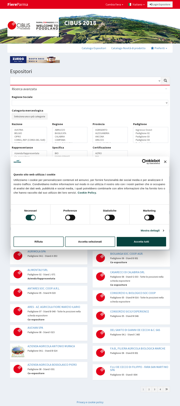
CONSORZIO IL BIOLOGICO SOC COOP (133, 293)
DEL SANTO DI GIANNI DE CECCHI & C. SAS (135, 330)
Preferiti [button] (159, 48)
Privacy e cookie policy (90, 402)
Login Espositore (160, 4)
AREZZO (110, 140)
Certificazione (102, 147)
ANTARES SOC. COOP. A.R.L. (44, 288)
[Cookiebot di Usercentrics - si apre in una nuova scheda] (144, 161)
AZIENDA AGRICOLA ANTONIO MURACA (51, 346)
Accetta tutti (141, 241)
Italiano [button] (136, 4)
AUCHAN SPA (35, 327)
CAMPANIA (69, 140)
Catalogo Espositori (94, 48)
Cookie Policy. (87, 192)
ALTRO (110, 153)
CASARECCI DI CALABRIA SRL (127, 272)
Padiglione (140, 124)
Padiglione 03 (150, 136)
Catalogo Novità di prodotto (128, 48)
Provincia (99, 124)
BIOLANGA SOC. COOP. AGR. (126, 253)
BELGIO (29, 133)
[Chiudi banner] (165, 161)
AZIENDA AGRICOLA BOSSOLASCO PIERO (52, 364)
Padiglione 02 (150, 133)
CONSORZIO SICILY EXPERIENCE (129, 311)
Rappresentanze (22, 147)
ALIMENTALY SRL (38, 270)
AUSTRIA (29, 130)
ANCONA (110, 136)
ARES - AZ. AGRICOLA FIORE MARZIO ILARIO (54, 307)
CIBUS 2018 (80, 23)
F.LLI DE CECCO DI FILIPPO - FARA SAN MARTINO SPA (139, 368)
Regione (57, 124)
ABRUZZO (69, 130)
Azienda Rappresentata (29, 153)
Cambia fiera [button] (114, 4)
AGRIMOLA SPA (37, 251)
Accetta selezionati (90, 241)
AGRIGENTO (110, 130)
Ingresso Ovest (150, 130)
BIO (69, 153)
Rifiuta (38, 241)
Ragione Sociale (22, 97)
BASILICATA (69, 133)
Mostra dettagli (150, 230)
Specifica (58, 147)
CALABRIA (69, 136)
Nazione (17, 124)
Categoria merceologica (27, 110)
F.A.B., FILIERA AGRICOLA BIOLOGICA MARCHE (137, 348)
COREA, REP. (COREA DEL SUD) (29, 140)
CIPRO (29, 136)
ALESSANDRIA (110, 133)
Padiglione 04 (150, 140)
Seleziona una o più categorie (29, 116)
